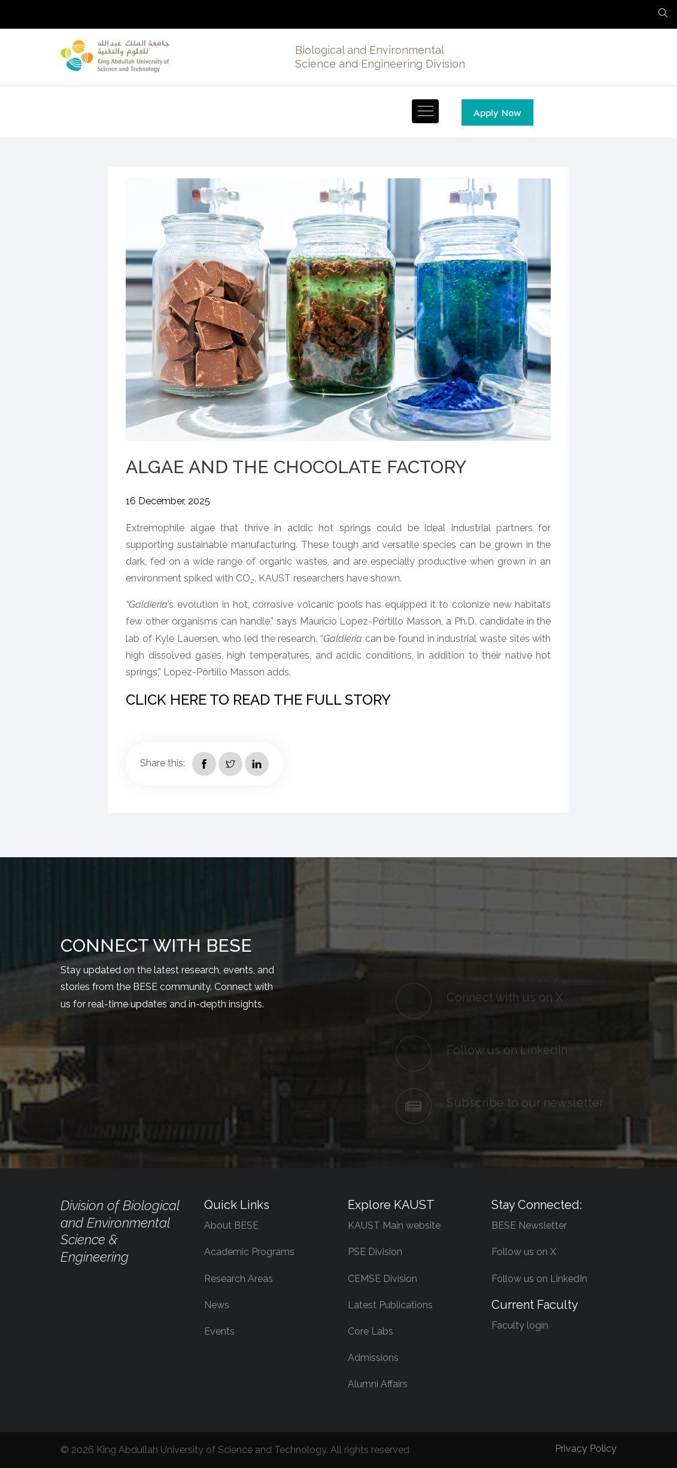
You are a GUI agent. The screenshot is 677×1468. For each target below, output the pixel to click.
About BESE (231, 1225)
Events (219, 1331)
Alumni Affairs (378, 1384)
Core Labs (370, 1331)
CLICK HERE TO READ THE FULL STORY (258, 699)
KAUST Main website (394, 1225)
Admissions (373, 1357)
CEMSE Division (382, 1278)
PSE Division (375, 1251)
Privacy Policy (586, 1448)
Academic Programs (249, 1251)
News (216, 1305)
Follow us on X (523, 1251)
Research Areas (238, 1278)
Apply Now (497, 112)
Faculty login (519, 1325)
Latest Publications (390, 1305)
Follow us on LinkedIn (539, 1278)
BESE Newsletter (529, 1225)
